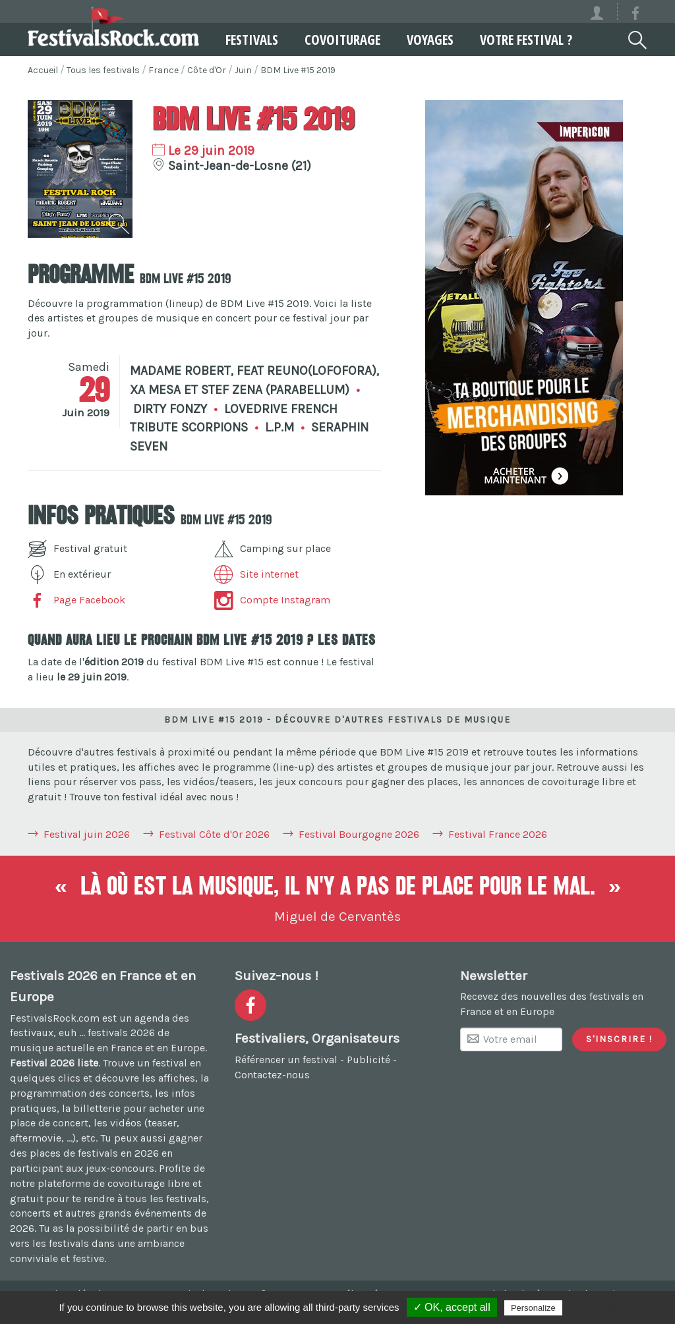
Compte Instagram (272, 599)
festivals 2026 (121, 1032)
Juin (243, 70)
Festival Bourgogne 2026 (359, 834)
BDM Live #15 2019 (298, 70)
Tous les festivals (103, 70)
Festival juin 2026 (87, 834)
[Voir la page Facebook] (635, 15)
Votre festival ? (526, 39)
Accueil (43, 70)
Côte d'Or (206, 70)
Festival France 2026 (497, 834)
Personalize (533, 1308)
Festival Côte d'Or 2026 (214, 834)
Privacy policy (597, 1307)
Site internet (256, 574)
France (163, 70)
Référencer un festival (286, 1059)
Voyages (430, 39)
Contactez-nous (272, 1074)
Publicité (368, 1059)
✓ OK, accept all (451, 1307)
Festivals (251, 39)
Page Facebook (76, 599)
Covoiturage (342, 39)
